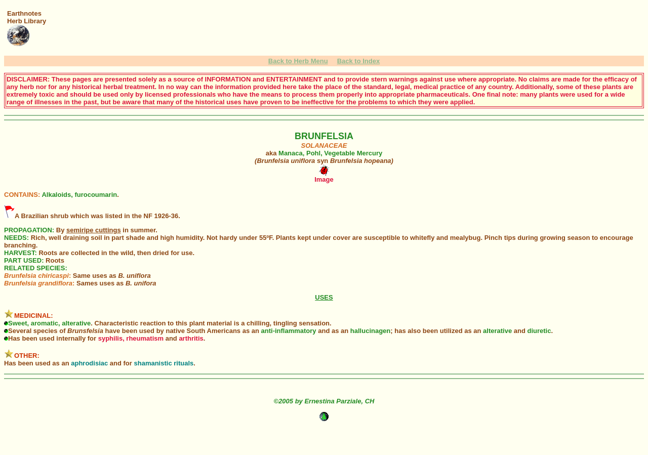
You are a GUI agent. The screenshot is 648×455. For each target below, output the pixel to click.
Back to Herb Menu (298, 61)
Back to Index (358, 61)
